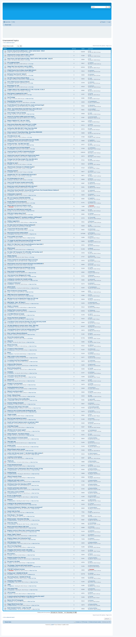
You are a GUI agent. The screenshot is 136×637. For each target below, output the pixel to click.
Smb (10, 450)
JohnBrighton (12, 148)
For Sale (28, 52)
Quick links (7, 22)
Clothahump (11, 311)
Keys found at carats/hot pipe (16, 271)
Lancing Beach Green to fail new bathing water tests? (23, 329)
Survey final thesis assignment (16, 317)
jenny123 (11, 152)
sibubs (10, 562)
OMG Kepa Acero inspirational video (18, 294)
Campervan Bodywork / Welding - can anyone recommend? (24, 507)
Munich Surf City (12, 345)
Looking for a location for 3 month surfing (19, 279)
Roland (10, 555)
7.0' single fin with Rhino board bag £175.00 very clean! (23, 240)
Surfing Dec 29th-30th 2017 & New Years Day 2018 (22, 128)
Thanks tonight (11, 414)
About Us (10, 341)
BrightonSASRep (13, 439)
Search (106, 7)
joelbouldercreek (12, 303)
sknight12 (11, 353)
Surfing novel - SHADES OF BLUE (17, 573)
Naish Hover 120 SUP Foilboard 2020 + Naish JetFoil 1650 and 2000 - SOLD (29, 58)
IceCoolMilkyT (12, 110)
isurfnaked (11, 377)
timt (9, 52)
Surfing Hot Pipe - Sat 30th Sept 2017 (18, 143)
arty (9, 458)
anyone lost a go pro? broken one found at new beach (23, 155)
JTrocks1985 (12, 218)
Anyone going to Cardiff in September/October (21, 151)
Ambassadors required (14, 194)
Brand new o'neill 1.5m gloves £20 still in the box (21, 186)
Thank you (10, 461)
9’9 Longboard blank (13, 62)
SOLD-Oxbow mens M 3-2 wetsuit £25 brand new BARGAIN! (25, 263)
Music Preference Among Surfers (17, 290)
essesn (10, 334)
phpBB (52, 624)
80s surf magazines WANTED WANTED (18, 198)
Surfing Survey (11, 472)
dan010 (10, 125)
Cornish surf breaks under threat (17, 488)
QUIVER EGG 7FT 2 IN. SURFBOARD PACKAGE (21, 174)
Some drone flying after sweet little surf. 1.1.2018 (21, 124)
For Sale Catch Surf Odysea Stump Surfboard (20, 225)
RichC (10, 121)
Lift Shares (31, 152)
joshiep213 (11, 284)
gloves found (11, 287)
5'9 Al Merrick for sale (13, 136)
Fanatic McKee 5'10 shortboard (16, 201)
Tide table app (11, 441)
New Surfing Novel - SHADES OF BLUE (19, 577)
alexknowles (11, 357)
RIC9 (10, 90)
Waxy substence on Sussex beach (17, 437)
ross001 (10, 268)
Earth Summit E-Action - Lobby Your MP (19, 608)
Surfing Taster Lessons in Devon (17, 310)
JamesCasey (12, 230)
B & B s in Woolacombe (14, 495)
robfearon (11, 346)
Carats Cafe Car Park (13, 511)
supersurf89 (11, 400)
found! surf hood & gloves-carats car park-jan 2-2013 (23, 422)
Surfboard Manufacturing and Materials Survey (21, 267)
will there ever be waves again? (16, 430)
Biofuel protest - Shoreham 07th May (18, 519)
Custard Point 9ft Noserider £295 (17, 229)
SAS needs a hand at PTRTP (15, 492)
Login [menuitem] (109, 22)
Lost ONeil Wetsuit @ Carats (15, 314)
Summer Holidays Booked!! (15, 403)
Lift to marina (11, 592)
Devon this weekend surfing (15, 337)
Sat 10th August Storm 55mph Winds (18, 78)
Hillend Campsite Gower (14, 476)
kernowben (11, 411)
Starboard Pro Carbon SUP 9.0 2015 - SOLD (20, 54)
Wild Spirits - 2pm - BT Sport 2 (16, 302)
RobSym (11, 168)
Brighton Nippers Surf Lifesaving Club (18, 538)
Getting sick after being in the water (18, 406)
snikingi (10, 551)
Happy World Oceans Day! (15, 604)
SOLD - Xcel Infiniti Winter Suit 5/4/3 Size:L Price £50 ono (24, 109)
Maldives (10, 499)
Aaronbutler (11, 326)
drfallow (10, 164)
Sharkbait (11, 206)
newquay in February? (14, 283)
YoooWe (11, 369)
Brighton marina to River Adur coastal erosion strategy (23, 530)
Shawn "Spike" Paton (13, 534)
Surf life (10, 94)
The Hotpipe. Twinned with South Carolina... (20, 565)
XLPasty (11, 392)
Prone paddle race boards (15, 236)
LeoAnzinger (12, 361)
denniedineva (12, 388)
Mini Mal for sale (12, 163)
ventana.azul (12, 350)
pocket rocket (11, 445)
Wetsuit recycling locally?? (15, 391)
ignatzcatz (11, 87)
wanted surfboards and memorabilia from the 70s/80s (23, 140)
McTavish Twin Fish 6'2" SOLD (16, 74)
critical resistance (13, 454)
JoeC (10, 427)
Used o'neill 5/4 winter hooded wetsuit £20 (19, 182)
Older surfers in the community (16, 356)
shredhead (11, 261)
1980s (9, 584)
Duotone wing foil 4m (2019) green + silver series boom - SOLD (26, 51)
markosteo (11, 71)
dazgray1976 (12, 203)
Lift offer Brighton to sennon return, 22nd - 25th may (22, 325)
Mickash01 (11, 276)
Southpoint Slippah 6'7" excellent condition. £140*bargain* (24, 217)
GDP (10, 133)
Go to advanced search (9, 42)
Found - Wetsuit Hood (13, 395)
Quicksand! (10, 379)
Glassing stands (12, 171)
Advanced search (109, 7)
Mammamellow (12, 462)
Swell (10, 381)
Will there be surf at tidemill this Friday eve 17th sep (22, 298)
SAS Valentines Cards (13, 542)
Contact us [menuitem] (78, 622)
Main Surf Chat (30, 67)
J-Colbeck (11, 504)
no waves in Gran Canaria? (15, 348)
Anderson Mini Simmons (14, 364)
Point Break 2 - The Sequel (15, 515)
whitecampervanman (13, 566)
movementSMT (12, 497)
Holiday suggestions (13, 221)
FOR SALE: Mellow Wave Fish (16, 213)
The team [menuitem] (85, 622)
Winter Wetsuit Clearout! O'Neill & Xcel (18, 205)
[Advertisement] (57, 31)
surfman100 (11, 280)
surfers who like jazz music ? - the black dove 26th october (24, 453)
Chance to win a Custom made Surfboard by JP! (21, 410)
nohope (10, 477)
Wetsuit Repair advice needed (16, 449)
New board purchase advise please (17, 232)
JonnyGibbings (12, 524)
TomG (10, 253)
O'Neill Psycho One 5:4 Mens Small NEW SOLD (21, 70)
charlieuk (11, 63)
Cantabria (10, 372)
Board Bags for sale (13, 85)
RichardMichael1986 (13, 408)
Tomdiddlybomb (12, 102)
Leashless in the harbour (14, 457)
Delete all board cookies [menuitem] (95, 622)
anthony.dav (11, 257)
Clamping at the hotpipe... (15, 581)
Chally (10, 342)
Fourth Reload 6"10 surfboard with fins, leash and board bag (25, 105)
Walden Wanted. (12, 256)
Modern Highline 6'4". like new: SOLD (18, 120)
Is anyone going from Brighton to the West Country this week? (25, 596)
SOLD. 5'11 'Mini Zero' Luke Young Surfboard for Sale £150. (24, 244)
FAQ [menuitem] (14, 22)
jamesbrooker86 (12, 117)
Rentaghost (11, 234)
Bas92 (10, 319)
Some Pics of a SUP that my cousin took (19, 209)
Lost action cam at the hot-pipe (16, 376)
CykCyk (10, 137)
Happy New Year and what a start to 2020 (19, 66)
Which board (11, 248)
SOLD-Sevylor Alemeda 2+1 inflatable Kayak (20, 167)
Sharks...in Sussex (12, 306)
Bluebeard (11, 222)
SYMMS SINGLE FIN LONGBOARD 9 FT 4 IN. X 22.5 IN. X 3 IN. (25, 89)
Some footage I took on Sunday (16, 112)
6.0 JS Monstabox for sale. (15, 178)
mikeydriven (11, 106)
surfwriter (11, 574)
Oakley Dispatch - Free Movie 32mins (18, 434)
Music (9, 352)
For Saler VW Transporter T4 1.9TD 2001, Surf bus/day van (24, 252)
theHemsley (11, 272)
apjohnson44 (12, 365)
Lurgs (10, 67)
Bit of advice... (11, 553)
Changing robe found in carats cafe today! (19, 550)
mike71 (10, 315)
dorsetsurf (11, 404)
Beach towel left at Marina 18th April (18, 526)
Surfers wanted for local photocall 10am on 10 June (22, 259)
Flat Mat (11, 597)
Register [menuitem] (104, 22)
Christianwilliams (13, 508)
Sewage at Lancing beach (15, 383)
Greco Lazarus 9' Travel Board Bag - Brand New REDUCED (24, 132)
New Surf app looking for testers (17, 418)
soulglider (11, 241)
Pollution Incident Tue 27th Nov (16, 557)
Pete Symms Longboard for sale (16, 93)
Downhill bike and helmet (14, 101)
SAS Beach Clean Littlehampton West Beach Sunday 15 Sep (25, 468)
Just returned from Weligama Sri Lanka (19, 275)
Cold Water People (12, 426)
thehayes (11, 601)
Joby (10, 226)
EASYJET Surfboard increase (16, 569)
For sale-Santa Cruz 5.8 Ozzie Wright (18, 147)
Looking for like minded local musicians (19, 503)
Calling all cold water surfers (15, 480)
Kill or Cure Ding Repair (14, 546)
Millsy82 (11, 249)
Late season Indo (12, 588)
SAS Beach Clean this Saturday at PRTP (19, 484)
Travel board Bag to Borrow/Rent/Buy (18, 399)
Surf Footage (11, 97)
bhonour (11, 179)
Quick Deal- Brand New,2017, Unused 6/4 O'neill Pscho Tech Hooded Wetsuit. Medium (32, 190)
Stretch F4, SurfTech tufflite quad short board (20, 116)
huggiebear (11, 141)
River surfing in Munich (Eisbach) (17, 333)
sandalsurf (11, 195)
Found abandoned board (14, 464)
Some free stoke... (12, 523)
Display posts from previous (47, 612)
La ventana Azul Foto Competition (17, 360)
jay (9, 292)
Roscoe (10, 547)
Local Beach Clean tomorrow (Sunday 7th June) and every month (26, 321)
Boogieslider (12, 582)
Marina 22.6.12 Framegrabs (15, 600)
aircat (10, 295)
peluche (10, 593)
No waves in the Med (13, 561)
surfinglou (11, 214)
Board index (8, 622)
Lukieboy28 (11, 183)
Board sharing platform (14, 368)
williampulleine (12, 500)
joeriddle (11, 384)
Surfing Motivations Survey (15, 387)
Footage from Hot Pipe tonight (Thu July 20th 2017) (22, 159)
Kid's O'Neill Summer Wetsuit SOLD (18, 82)
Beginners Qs (33, 234)
